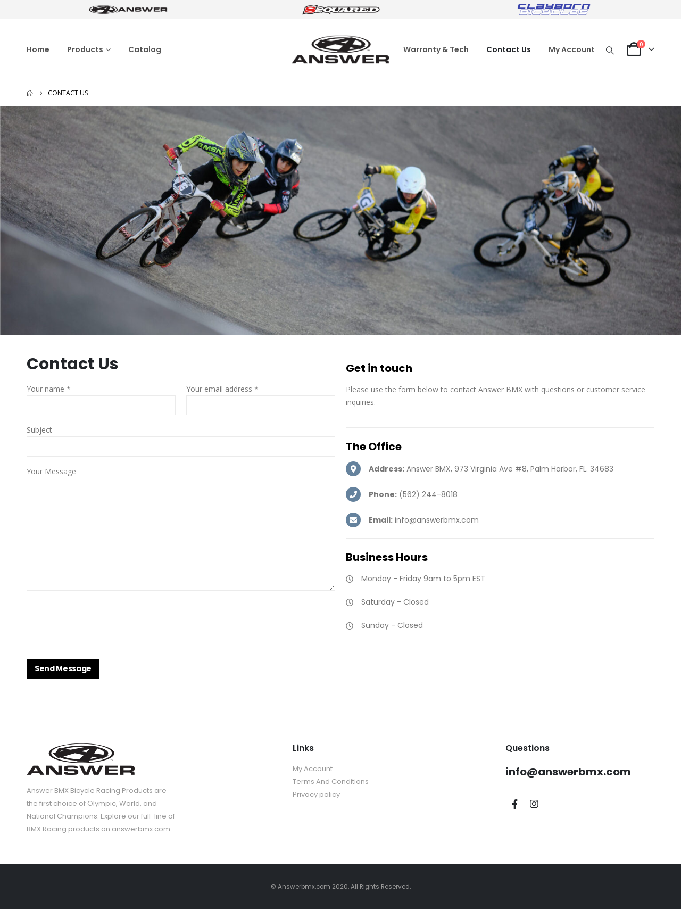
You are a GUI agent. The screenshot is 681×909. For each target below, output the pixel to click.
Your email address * (222, 389)
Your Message (51, 471)
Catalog (144, 49)
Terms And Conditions (331, 781)
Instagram (534, 804)
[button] (610, 50)
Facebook (514, 804)
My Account (572, 49)
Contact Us (508, 49)
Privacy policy (316, 794)
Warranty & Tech (436, 49)
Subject (39, 430)
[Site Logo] (340, 50)
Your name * (49, 389)
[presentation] (107, 620)
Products (85, 49)
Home (38, 49)
